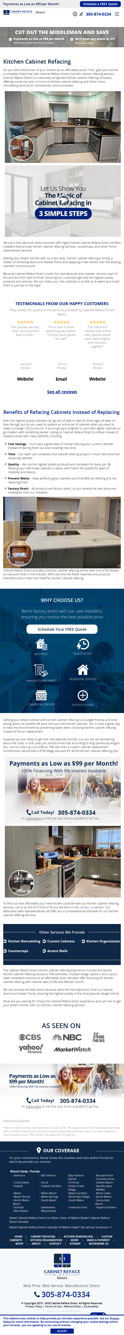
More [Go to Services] (74, 1240)
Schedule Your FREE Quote (62, 629)
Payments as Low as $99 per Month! (31, 4)
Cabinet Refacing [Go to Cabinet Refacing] (43, 1236)
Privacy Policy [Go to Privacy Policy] (33, 1306)
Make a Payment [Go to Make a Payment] (98, 1240)
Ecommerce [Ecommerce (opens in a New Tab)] (60, 1311)
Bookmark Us (98, 1243)
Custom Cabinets (61, 941)
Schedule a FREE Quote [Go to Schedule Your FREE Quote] (100, 4)
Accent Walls (57, 951)
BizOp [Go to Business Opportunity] (19, 1243)
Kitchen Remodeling (24, 941)
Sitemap (75, 1243)
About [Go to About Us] (36, 1243)
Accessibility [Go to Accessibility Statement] (91, 1306)
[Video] (62, 201)
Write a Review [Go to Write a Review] (81, 13)
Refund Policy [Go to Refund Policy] (72, 1306)
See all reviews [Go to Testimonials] (62, 391)
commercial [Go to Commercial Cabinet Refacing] (42, 81)
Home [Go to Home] (18, 1236)
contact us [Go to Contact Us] (86, 907)
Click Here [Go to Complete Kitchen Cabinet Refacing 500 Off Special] (33, 818)
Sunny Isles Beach (102, 1202)
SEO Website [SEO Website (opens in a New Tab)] (48, 1311)
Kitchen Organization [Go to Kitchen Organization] (46, 1240)
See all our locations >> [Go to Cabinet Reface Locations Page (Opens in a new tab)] (96, 1227)
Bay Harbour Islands (76, 1177)
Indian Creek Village (76, 1187)
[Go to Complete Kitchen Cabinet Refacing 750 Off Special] (62, 792)
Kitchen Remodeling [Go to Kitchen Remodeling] (78, 1236)
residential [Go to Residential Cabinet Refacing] (21, 81)
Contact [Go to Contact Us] (55, 1243)
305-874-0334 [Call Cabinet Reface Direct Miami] (98, 14)
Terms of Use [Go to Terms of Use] (53, 1306)
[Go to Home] (17, 15)
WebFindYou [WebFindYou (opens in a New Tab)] (76, 1311)
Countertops (18, 951)
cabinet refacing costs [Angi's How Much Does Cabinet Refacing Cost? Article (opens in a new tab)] (23, 747)
